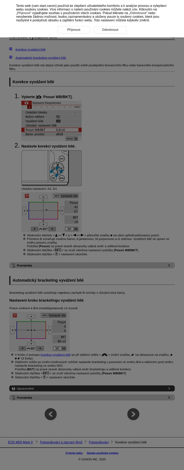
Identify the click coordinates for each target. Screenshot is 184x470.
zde (134, 9)
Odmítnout (138, 13)
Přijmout (23, 13)
